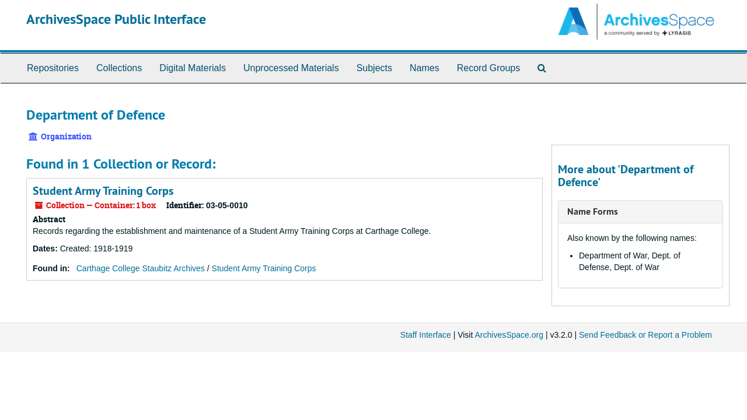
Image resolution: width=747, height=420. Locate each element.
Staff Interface (425, 335)
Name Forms (592, 211)
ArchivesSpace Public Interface (116, 19)
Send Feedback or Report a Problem (645, 335)
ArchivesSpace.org (508, 335)
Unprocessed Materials (291, 68)
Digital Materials (192, 68)
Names (424, 68)
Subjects (374, 68)
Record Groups (489, 68)
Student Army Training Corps (103, 190)
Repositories (53, 68)
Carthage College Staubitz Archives (140, 268)
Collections (119, 68)
